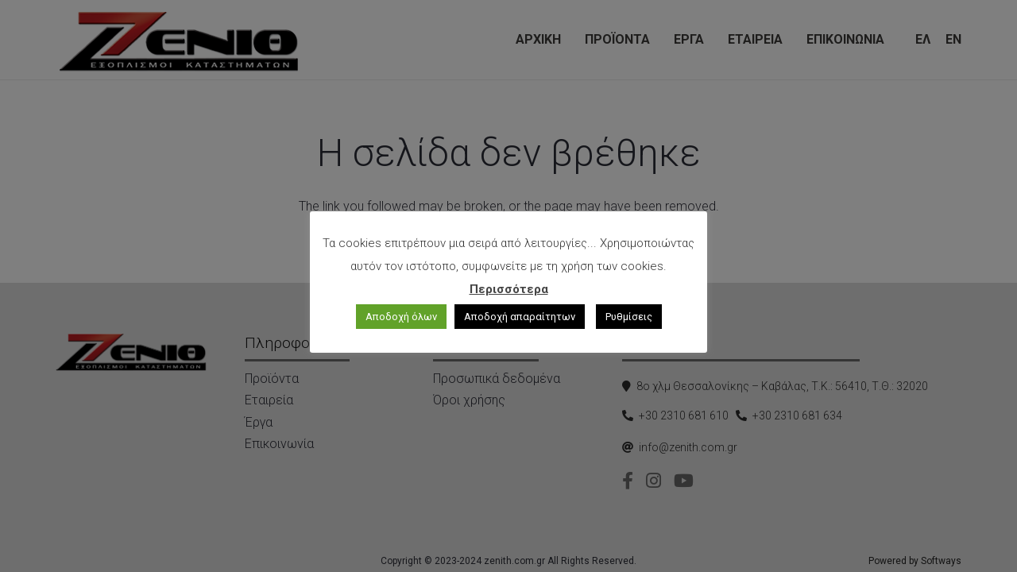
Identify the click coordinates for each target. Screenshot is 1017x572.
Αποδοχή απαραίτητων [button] (519, 317)
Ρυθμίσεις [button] (628, 317)
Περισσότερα (509, 289)
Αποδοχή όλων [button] (401, 317)
